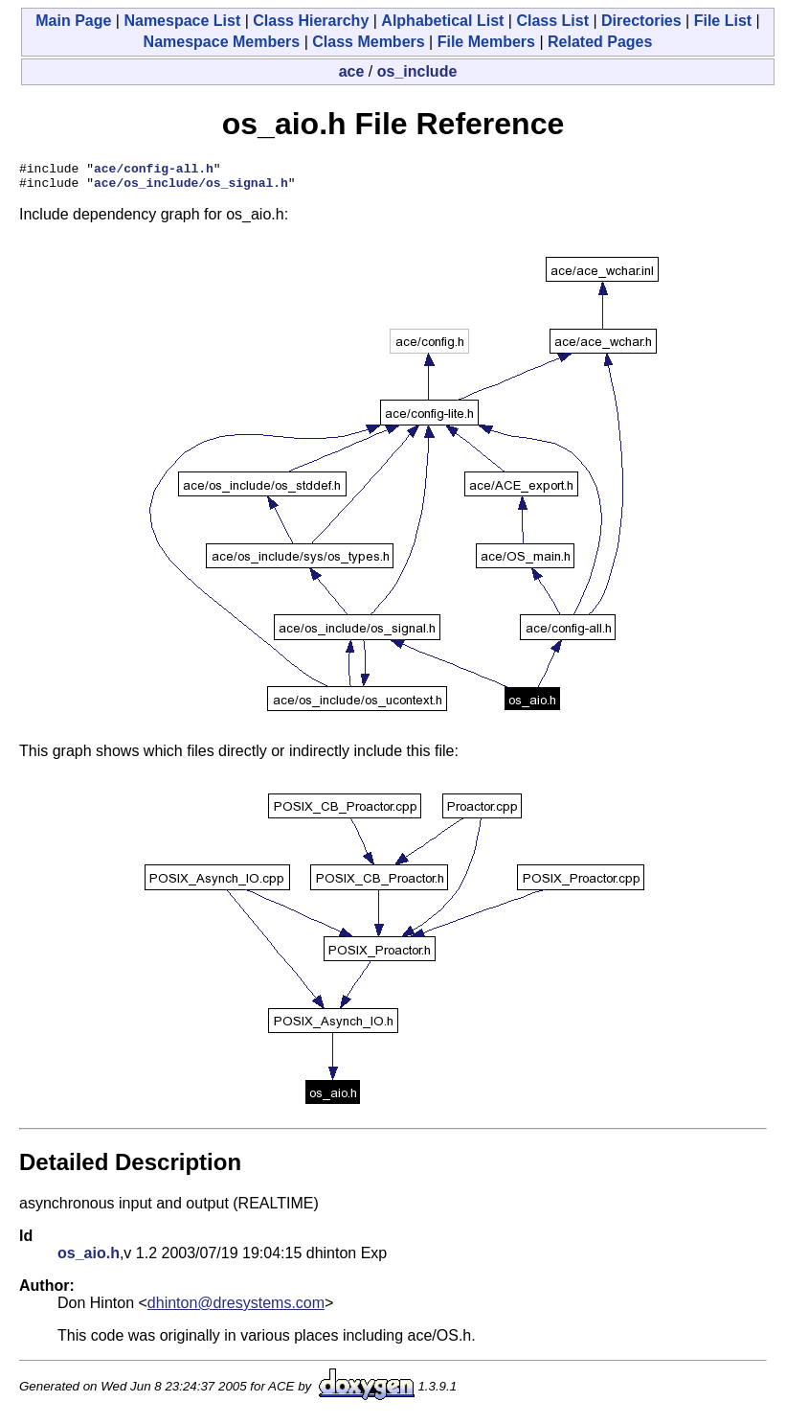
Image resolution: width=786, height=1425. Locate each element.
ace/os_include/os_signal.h (191, 187)
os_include (417, 71)
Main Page (73, 20)
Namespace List (182, 20)
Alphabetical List (442, 20)
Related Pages (600, 42)
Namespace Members (222, 42)
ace (352, 71)
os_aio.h (88, 1259)
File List (723, 20)
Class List (552, 20)
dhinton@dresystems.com (236, 1308)
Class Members (368, 42)
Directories (641, 20)
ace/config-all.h (153, 170)
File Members (486, 42)
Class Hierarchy (311, 20)
